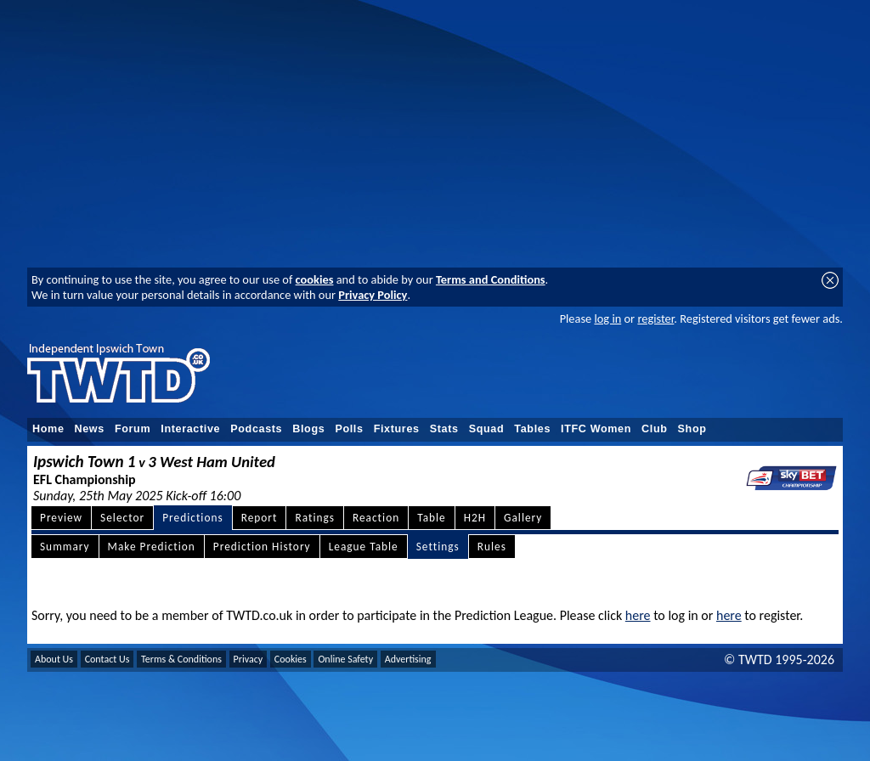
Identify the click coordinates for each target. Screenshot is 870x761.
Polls (349, 429)
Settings (438, 546)
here (638, 615)
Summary (65, 546)
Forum (132, 429)
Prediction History (262, 546)
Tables (532, 429)
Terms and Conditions (490, 279)
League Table (363, 546)
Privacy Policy (372, 294)
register (655, 318)
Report (259, 517)
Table (431, 517)
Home (48, 429)
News (90, 429)
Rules (491, 546)
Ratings (315, 517)
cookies (315, 279)
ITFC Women (596, 429)
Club (654, 429)
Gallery (523, 517)
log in (607, 318)
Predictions (192, 517)
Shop (692, 429)
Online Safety (345, 659)
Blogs (308, 429)
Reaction (376, 517)
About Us (54, 659)
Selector (122, 517)
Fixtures (397, 429)
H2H (475, 517)
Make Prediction (151, 546)
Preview (61, 517)
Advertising (408, 659)
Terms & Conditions (181, 659)
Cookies (290, 659)
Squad (487, 429)
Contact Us (107, 659)
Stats (444, 429)
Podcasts (256, 429)
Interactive (190, 429)
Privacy (248, 659)
